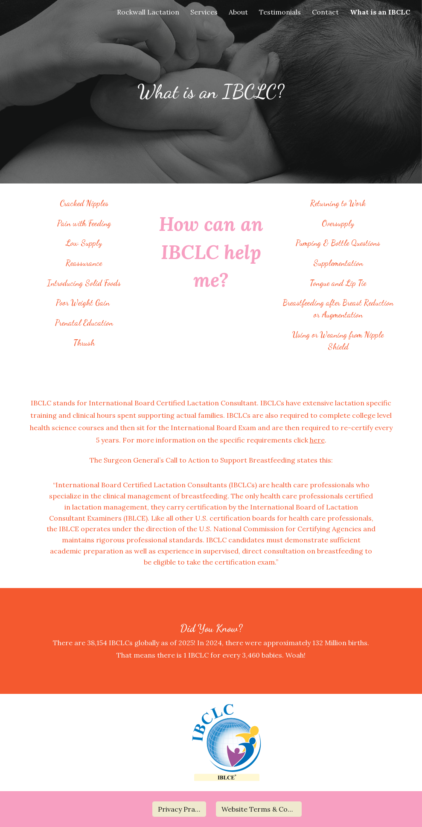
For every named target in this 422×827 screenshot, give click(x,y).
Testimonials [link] (280, 12)
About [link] (238, 12)
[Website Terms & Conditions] (258, 809)
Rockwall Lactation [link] (148, 12)
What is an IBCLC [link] (380, 12)
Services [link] (204, 12)
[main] (211, 92)
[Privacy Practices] (179, 809)
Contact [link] (325, 12)
